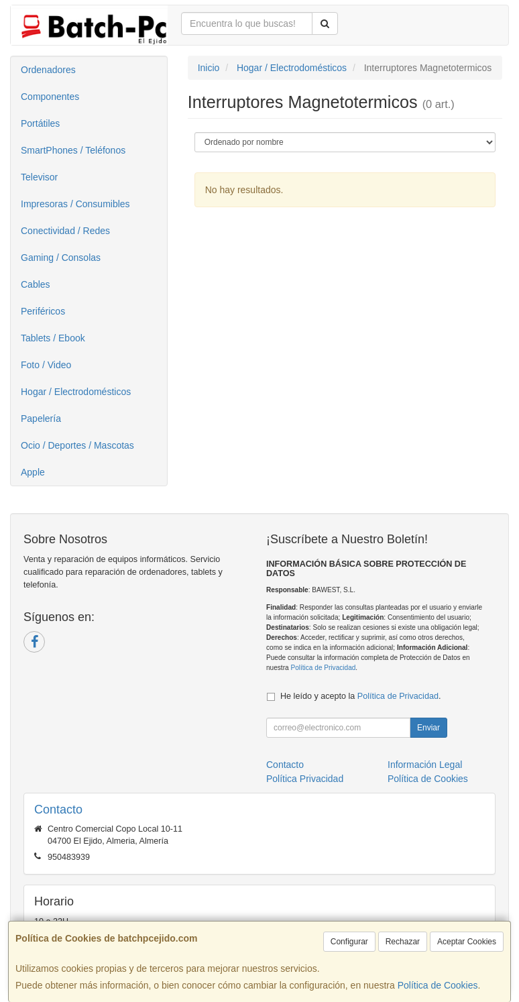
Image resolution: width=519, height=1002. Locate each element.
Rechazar (403, 941)
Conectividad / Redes (65, 230)
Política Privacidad (304, 778)
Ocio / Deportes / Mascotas (77, 445)
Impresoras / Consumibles (75, 204)
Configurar (349, 941)
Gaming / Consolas (61, 257)
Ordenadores (48, 69)
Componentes (50, 96)
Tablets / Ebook (53, 338)
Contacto (285, 764)
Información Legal (425, 764)
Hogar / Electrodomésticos (76, 391)
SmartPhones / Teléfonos (73, 150)
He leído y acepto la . (360, 696)
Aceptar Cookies (466, 941)
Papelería (41, 418)
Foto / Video (46, 364)
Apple (33, 472)
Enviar (428, 727)
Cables (35, 284)
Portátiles (40, 123)
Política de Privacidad (322, 667)
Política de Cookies (438, 985)
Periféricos (43, 311)
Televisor (39, 177)
